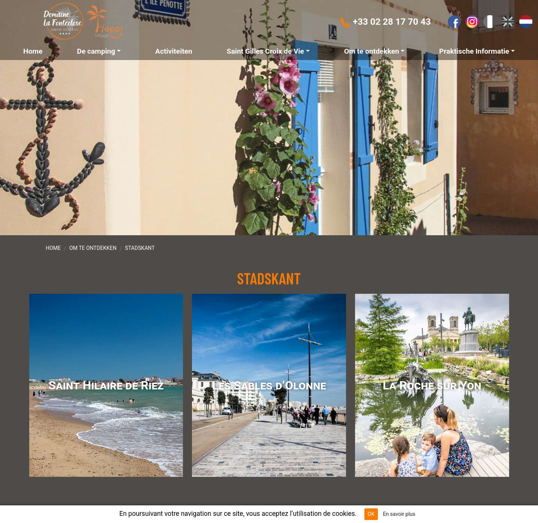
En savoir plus (399, 514)
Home (53, 248)
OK (371, 514)
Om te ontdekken (93, 248)
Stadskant (139, 248)
